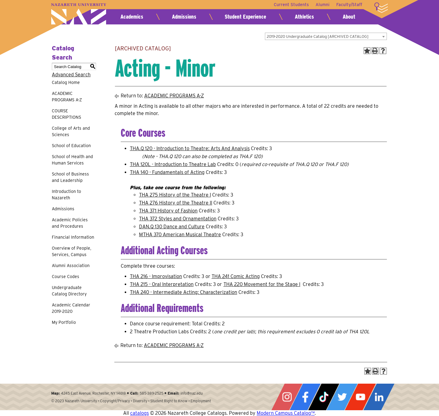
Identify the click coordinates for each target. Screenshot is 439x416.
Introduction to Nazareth (66, 194)
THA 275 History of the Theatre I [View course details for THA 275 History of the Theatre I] (175, 195)
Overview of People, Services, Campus (71, 251)
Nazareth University (78, 13)
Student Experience (245, 16)
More (381, 7)
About (349, 16)
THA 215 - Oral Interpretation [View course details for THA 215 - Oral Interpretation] (162, 284)
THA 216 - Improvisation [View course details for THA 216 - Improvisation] (156, 276)
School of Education (71, 145)
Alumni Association (71, 265)
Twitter (342, 397)
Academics (131, 16)
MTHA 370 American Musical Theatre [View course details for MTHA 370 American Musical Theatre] (180, 234)
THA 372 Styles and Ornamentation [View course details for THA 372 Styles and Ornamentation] (177, 219)
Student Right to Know (168, 401)
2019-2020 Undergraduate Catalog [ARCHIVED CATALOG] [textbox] (318, 36)
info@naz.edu (191, 393)
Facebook (305, 397)
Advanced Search (71, 75)
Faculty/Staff (349, 4)
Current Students (290, 4)
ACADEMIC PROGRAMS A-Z (67, 96)
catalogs (139, 413)
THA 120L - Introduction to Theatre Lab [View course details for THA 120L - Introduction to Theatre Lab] (173, 164)
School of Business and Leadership (70, 177)
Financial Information (73, 237)
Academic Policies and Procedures (70, 223)
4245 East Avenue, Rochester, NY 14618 (93, 393)
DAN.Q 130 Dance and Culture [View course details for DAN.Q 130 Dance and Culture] (172, 227)
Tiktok (324, 397)
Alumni (322, 4)
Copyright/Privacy (115, 401)
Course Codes (65, 276)
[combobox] (326, 36)
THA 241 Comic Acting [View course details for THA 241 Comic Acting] (236, 276)
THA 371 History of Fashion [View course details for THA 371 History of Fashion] (168, 211)
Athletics (304, 16)
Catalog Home (66, 82)
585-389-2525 (151, 393)
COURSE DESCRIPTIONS (66, 114)
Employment (201, 401)
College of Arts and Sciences (71, 131)
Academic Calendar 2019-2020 (71, 308)
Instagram (287, 397)
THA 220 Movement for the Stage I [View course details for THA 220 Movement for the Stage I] (261, 284)
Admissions (184, 16)
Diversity (140, 401)
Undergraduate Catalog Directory (69, 290)
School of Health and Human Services (72, 159)
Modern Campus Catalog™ (286, 413)
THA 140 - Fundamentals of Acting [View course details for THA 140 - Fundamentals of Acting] (167, 172)
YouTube (360, 397)
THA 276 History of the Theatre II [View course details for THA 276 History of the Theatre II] (175, 203)
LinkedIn (379, 397)
